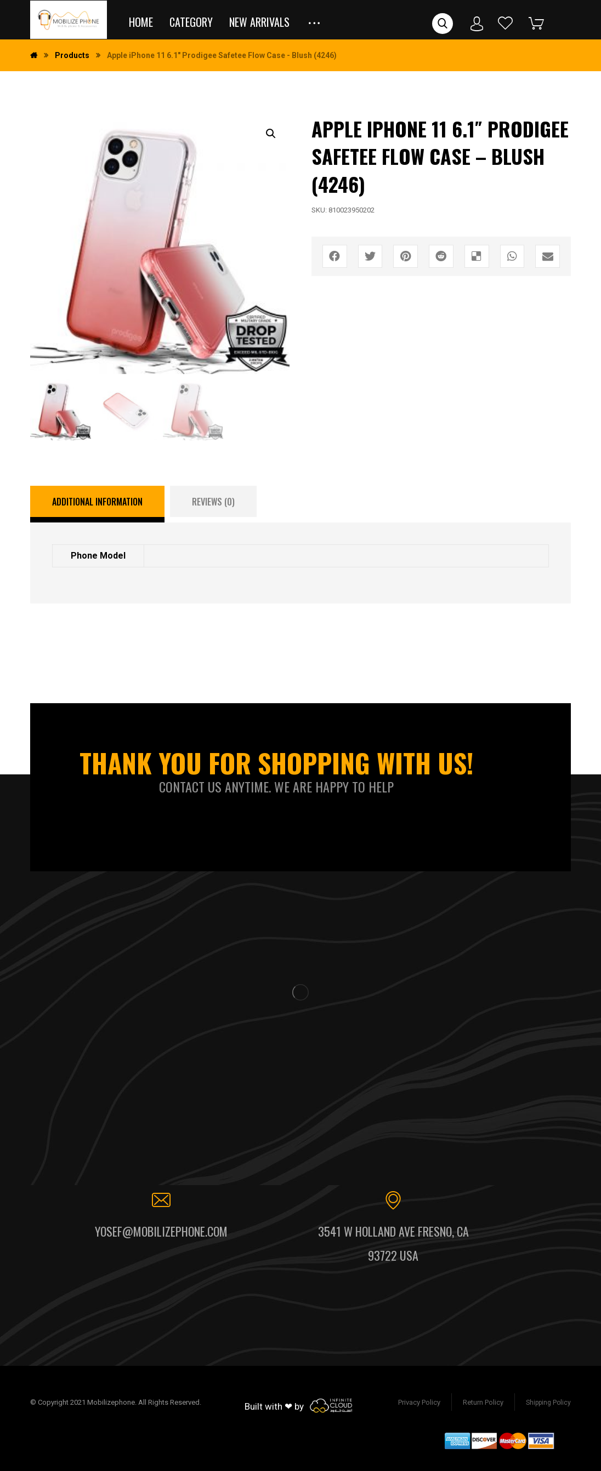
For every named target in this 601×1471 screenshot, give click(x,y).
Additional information (97, 501)
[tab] (97, 504)
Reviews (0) (213, 501)
